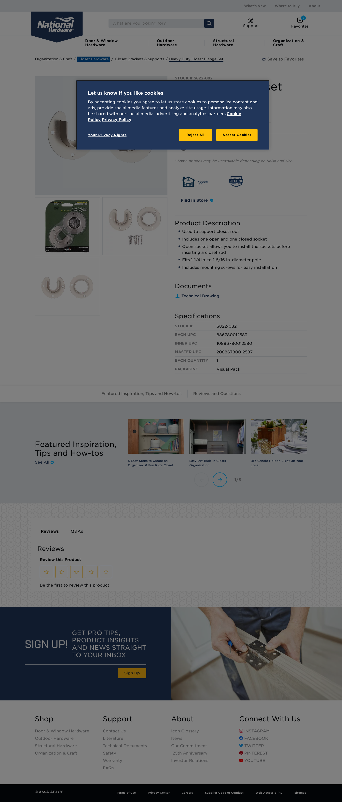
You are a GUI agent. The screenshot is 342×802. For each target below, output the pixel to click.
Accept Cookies (236, 135)
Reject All (196, 135)
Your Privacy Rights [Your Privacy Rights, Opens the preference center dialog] (107, 135)
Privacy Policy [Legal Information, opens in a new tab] (116, 119)
